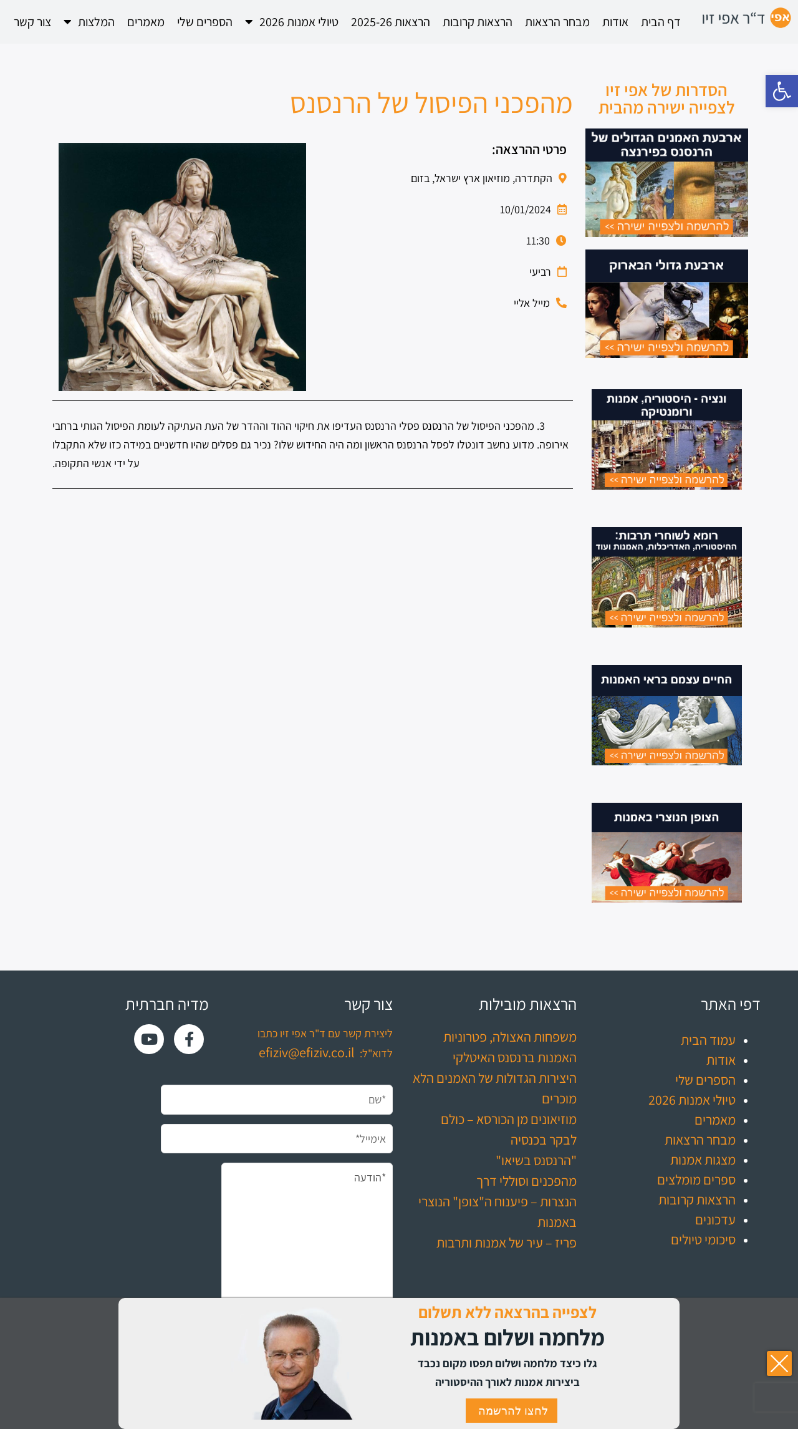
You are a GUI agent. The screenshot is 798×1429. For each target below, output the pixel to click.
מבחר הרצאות (557, 22)
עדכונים (715, 1219)
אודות (615, 22)
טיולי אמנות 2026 (292, 21)
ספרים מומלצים (696, 1179)
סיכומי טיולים (703, 1239)
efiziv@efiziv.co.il (307, 1052)
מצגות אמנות (703, 1159)
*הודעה (307, 1248)
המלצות (89, 21)
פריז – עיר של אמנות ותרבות (506, 1242)
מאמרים (146, 22)
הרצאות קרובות (477, 22)
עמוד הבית (708, 1040)
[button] (782, 91)
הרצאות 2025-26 (390, 22)
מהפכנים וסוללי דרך (526, 1180)
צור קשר (32, 22)
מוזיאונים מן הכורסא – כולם (509, 1119)
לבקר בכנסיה (544, 1139)
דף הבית (661, 22)
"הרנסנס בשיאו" (536, 1160)
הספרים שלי (205, 22)
